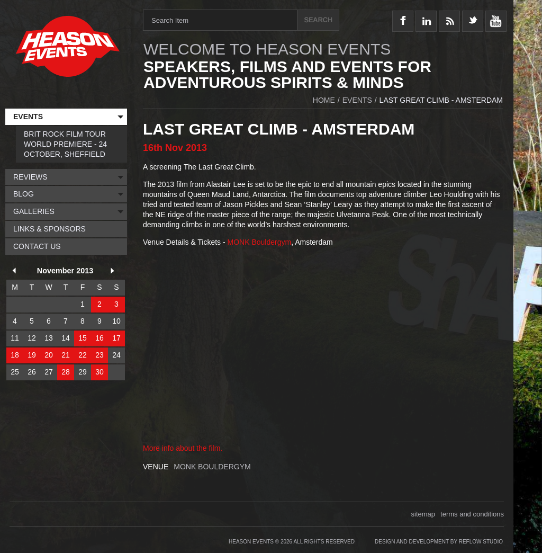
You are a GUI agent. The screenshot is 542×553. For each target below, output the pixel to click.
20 (48, 355)
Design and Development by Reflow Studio (439, 542)
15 (82, 338)
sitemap (423, 514)
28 (65, 372)
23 (99, 355)
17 (116, 338)
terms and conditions (472, 514)
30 (99, 372)
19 (32, 355)
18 (15, 355)
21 (65, 355)
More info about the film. (182, 448)
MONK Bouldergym (260, 242)
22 (82, 355)
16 (99, 338)
